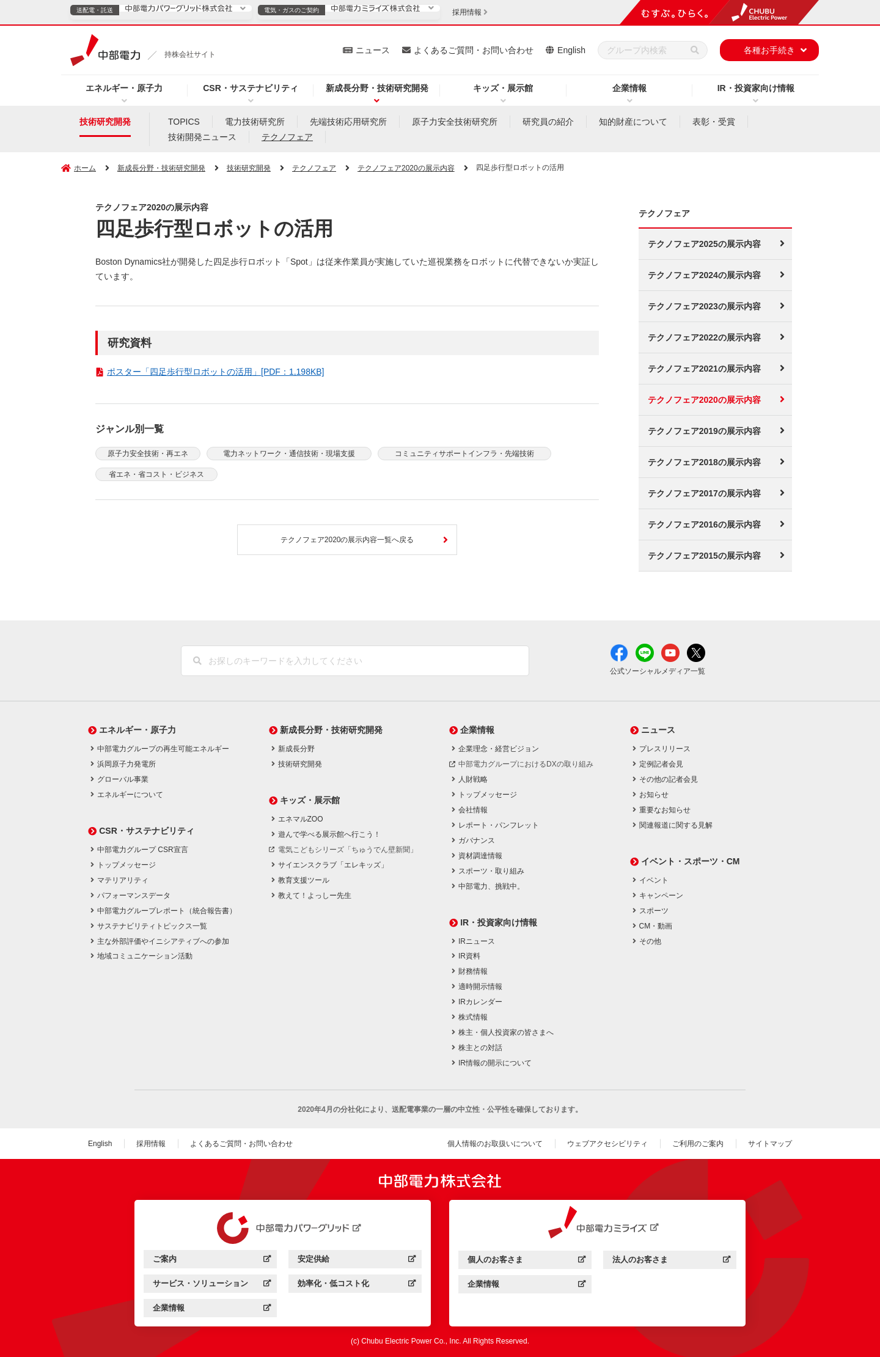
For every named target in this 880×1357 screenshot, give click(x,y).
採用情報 (151, 1143)
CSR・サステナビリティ (250, 88)
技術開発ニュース (202, 137)
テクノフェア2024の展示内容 (704, 275)
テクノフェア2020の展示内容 (406, 168)
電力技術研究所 (255, 122)
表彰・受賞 (713, 122)
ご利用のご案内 (698, 1143)
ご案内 (211, 1260)
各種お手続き (769, 50)
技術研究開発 (105, 122)
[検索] (695, 50)
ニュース (373, 50)
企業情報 (629, 88)
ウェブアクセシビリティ (607, 1143)
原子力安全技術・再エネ (148, 453)
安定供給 (356, 1260)
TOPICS (184, 122)
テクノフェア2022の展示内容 (704, 337)
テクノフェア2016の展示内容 (704, 524)
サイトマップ (770, 1143)
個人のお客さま (526, 1261)
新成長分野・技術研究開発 (377, 88)
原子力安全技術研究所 (454, 122)
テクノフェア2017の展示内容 (704, 493)
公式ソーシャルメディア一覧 (657, 671)
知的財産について (633, 122)
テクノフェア (287, 137)
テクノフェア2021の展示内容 (704, 368)
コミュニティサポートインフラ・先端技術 (464, 453)
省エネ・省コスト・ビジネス (156, 474)
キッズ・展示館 (503, 88)
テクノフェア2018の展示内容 (704, 462)
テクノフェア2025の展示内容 (704, 244)
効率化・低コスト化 (356, 1285)
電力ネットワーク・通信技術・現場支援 (289, 453)
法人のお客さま (671, 1261)
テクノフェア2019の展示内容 (704, 431)
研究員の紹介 (548, 122)
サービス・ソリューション (211, 1285)
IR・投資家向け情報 (755, 88)
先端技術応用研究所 (348, 122)
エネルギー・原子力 (124, 88)
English (571, 50)
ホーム (85, 168)
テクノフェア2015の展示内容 (704, 556)
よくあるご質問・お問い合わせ (474, 50)
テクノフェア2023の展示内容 (704, 306)
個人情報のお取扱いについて (495, 1143)
